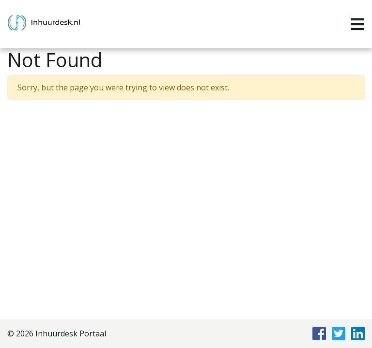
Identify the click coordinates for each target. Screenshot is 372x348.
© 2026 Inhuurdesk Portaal (56, 333)
